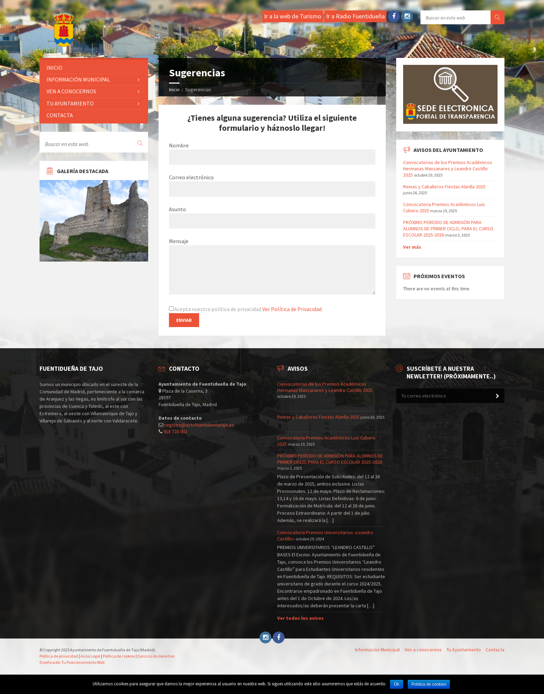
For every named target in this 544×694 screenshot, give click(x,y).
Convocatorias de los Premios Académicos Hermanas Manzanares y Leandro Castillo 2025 (447, 168)
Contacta (59, 115)
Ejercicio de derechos (156, 656)
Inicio (174, 89)
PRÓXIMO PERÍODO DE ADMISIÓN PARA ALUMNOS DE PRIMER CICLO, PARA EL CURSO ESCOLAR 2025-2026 (448, 228)
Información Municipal (78, 79)
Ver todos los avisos (300, 618)
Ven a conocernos (71, 91)
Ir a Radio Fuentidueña (355, 16)
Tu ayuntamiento (70, 103)
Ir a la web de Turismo (292, 16)
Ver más (412, 247)
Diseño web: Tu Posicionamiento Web (72, 662)
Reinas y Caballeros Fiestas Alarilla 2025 (444, 186)
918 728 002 (175, 431)
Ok (396, 684)
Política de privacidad (59, 656)
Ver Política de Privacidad (292, 309)
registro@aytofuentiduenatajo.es (199, 425)
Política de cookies (119, 656)
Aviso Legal (90, 656)
